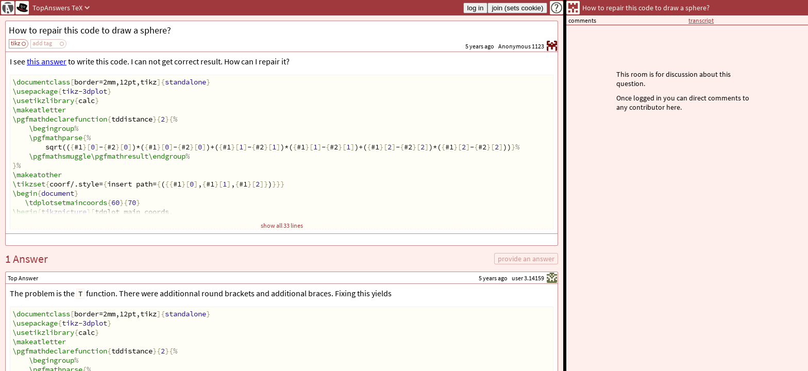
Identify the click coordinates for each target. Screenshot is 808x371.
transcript (701, 20)
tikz (15, 43)
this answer (46, 61)
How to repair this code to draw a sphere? (90, 30)
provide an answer (526, 258)
